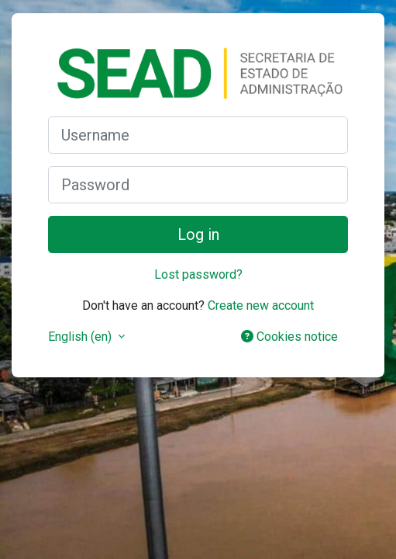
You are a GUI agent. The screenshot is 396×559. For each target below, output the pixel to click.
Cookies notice (289, 336)
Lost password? (198, 274)
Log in (198, 234)
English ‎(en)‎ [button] (81, 336)
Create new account (261, 305)
